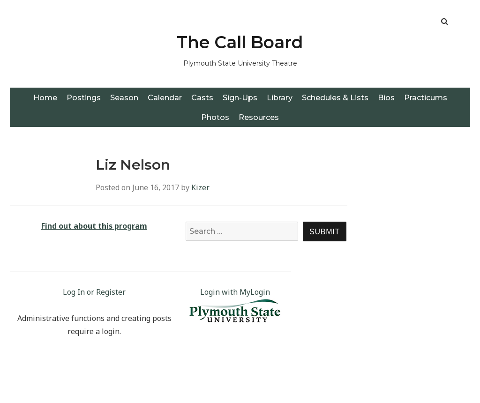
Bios (386, 97)
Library (279, 97)
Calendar (165, 97)
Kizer (200, 187)
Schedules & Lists (335, 97)
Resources (259, 117)
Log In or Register (94, 292)
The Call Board (240, 42)
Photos (215, 117)
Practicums (425, 97)
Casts (202, 97)
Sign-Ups (240, 97)
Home (45, 97)
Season (124, 97)
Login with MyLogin (235, 292)
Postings (84, 97)
